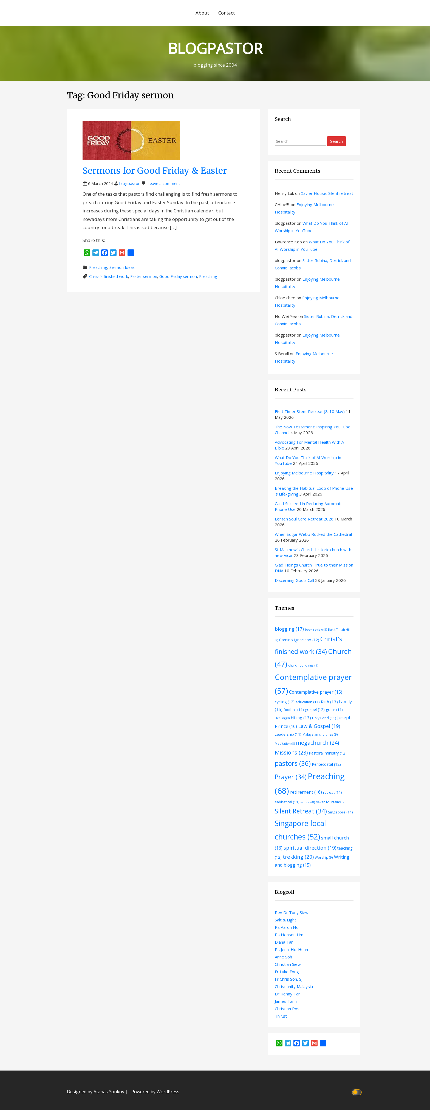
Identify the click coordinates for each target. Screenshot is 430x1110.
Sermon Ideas (122, 267)
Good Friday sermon (178, 276)
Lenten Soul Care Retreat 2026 (304, 519)
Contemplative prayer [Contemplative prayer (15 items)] (315, 692)
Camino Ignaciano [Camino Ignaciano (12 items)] (299, 639)
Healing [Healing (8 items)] (282, 718)
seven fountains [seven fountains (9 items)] (331, 802)
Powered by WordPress (155, 1092)
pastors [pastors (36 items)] (293, 763)
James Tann (286, 1001)
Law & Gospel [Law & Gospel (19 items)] (319, 726)
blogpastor (129, 183)
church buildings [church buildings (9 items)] (303, 665)
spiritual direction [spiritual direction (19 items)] (310, 847)
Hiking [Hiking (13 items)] (301, 717)
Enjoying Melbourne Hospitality (304, 473)
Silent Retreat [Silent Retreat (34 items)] (301, 811)
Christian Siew (288, 964)
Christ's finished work (108, 276)
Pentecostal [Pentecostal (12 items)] (326, 764)
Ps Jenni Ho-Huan (291, 949)
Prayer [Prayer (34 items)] (291, 776)
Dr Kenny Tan (288, 994)
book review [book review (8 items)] (316, 629)
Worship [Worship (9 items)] (324, 857)
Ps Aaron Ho (287, 927)
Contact (226, 13)
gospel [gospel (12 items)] (315, 709)
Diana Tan (284, 942)
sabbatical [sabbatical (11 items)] (287, 801)
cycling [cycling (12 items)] (285, 701)
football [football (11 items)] (294, 709)
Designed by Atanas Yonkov (96, 1092)
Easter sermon (143, 276)
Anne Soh (283, 957)
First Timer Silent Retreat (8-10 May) (310, 411)
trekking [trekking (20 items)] (298, 856)
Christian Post (288, 1008)
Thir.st (281, 1016)
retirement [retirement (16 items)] (306, 792)
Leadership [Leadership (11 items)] (288, 734)
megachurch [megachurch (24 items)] (317, 742)
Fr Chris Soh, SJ (288, 979)
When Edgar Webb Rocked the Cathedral (313, 534)
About (202, 13)
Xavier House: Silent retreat (327, 193)
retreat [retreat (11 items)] (332, 792)
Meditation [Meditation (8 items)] (285, 743)
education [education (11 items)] (308, 701)
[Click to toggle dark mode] (358, 1092)
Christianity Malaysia (294, 986)
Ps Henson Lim (289, 934)
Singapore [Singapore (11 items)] (340, 812)
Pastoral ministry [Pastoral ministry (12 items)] (328, 753)
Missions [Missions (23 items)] (291, 752)
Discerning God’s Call (294, 580)
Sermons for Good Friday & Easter (155, 170)
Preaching (98, 267)
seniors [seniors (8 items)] (308, 802)
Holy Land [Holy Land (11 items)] (324, 717)
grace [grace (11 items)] (334, 709)
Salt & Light (285, 920)
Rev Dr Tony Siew (292, 912)
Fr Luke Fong (287, 971)
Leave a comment (164, 183)
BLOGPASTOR (215, 48)
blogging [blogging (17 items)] (289, 629)
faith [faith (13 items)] (329, 701)
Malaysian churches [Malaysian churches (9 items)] (320, 734)
